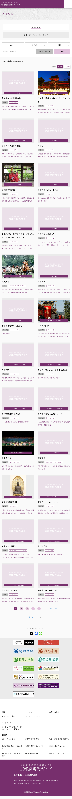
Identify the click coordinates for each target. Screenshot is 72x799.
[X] (31, 633)
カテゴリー (36, 45)
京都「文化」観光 (8, 739)
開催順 (60, 67)
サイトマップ (6, 723)
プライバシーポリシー (33, 716)
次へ (50, 608)
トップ (31, 617)
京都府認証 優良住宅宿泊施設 (12, 747)
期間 (59, 45)
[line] (40, 633)
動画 (3, 712)
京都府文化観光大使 (56, 753)
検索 (62, 51)
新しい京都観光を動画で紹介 (59, 740)
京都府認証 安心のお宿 (34, 746)
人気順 (67, 67)
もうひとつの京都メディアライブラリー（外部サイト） (12, 728)
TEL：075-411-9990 (20, 783)
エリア (12, 45)
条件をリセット (44, 51)
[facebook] (36, 633)
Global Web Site (31, 753)
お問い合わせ (54, 712)
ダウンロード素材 (8, 716)
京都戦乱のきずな (32, 739)
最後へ (57, 608)
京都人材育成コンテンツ (58, 746)
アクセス (28, 712)
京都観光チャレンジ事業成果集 (12, 754)
